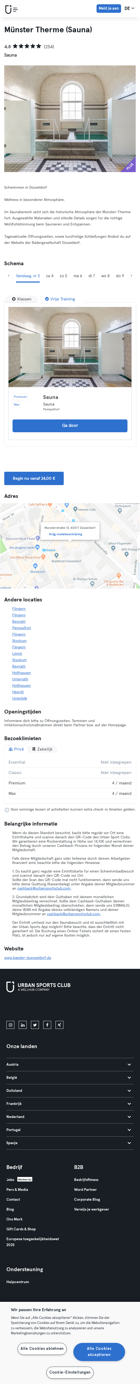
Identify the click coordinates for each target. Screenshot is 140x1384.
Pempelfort (21, 628)
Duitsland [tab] (68, 1091)
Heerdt (18, 692)
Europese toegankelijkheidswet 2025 (32, 1242)
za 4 (49, 276)
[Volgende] (131, 276)
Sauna (50, 397)
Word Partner (85, 1190)
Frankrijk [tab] (68, 1104)
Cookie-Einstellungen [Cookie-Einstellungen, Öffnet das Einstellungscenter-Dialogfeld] (70, 1372)
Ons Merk (14, 1219)
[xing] (59, 1025)
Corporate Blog (87, 1199)
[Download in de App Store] (24, 1007)
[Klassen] (22, 299)
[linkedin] (23, 1025)
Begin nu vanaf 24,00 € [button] (34, 478)
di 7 (92, 276)
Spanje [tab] (68, 1143)
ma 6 (78, 276)
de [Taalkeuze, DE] (129, 8)
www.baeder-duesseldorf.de (27, 958)
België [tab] (68, 1077)
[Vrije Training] (60, 299)
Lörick (17, 654)
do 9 (120, 276)
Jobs (10, 1180)
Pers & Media (17, 1190)
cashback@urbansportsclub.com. (44, 888)
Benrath (19, 622)
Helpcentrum (17, 1282)
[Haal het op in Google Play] (64, 1007)
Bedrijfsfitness (86, 1180)
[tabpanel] (70, 778)
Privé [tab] (16, 749)
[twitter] (35, 1025)
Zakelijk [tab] (42, 749)
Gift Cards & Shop (21, 1229)
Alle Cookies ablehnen (42, 1349)
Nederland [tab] (68, 1117)
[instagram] (10, 1025)
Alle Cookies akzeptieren (99, 1352)
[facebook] (47, 1025)
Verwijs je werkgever (91, 1209)
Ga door (70, 425)
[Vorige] (8, 276)
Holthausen (21, 673)
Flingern (19, 609)
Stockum (19, 641)
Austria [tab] (68, 1064)
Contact (13, 1199)
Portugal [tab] (68, 1130)
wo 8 (105, 276)
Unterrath (20, 679)
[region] (70, 1343)
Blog (10, 1209)
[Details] (70, 347)
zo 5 (63, 276)
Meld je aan (109, 8)
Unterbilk (19, 698)
